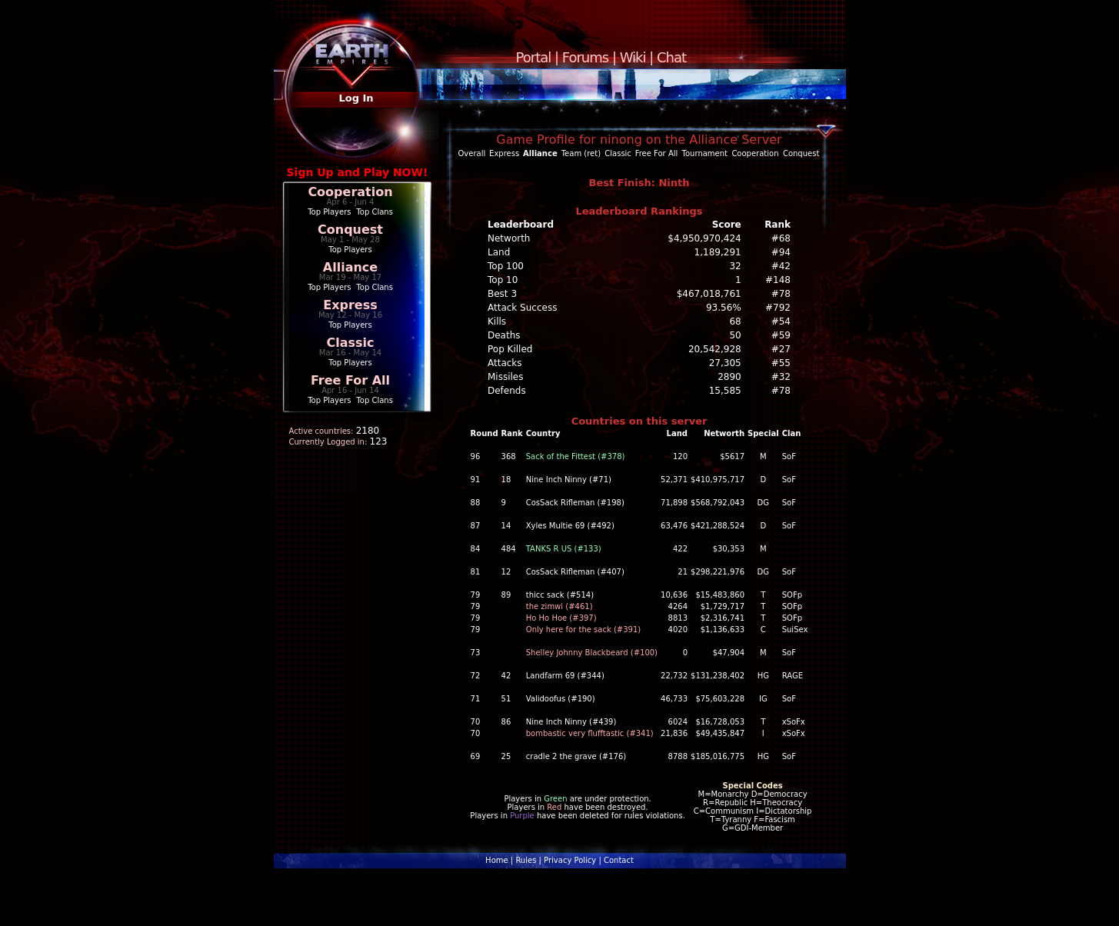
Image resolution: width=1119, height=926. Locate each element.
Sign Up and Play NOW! (357, 172)
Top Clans (374, 212)
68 (735, 321)
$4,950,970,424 (704, 238)
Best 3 (502, 293)
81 (476, 572)
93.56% (723, 307)
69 (476, 756)
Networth (509, 238)
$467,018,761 (709, 293)
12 (506, 572)
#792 (778, 307)
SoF (789, 456)
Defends (507, 390)
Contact (619, 860)
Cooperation (350, 192)
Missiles (506, 376)
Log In (355, 98)
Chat (671, 57)
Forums (585, 57)
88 (476, 502)
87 (476, 525)
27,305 (725, 363)
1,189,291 (717, 252)
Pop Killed (510, 349)
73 (476, 652)
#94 (781, 252)
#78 (781, 293)
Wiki (633, 57)
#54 (781, 321)
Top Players (329, 212)
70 (476, 722)
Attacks (505, 363)
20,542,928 (714, 349)
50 (735, 335)
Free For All (350, 380)
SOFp (792, 595)
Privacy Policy (570, 860)
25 (506, 756)
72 (476, 675)
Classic (350, 342)
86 (506, 722)
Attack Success (522, 307)
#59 (781, 335)
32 (735, 266)
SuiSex (795, 629)
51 (506, 698)
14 (506, 525)
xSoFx (793, 722)
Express (350, 305)
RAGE (792, 675)
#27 (781, 349)
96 (476, 456)
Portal (533, 57)
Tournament (705, 153)
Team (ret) (581, 153)
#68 (781, 238)
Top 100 (506, 266)
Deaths (504, 335)
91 (476, 479)
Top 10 (503, 280)
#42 (781, 266)
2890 (729, 376)
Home (496, 860)
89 (506, 595)
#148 (778, 280)
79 (476, 595)
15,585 (725, 390)
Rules (525, 860)
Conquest (350, 229)
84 (476, 549)
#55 (781, 363)
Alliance (350, 267)
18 (506, 479)
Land (499, 252)
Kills (497, 321)
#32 (781, 376)
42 (506, 675)
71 (476, 698)
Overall (472, 153)
